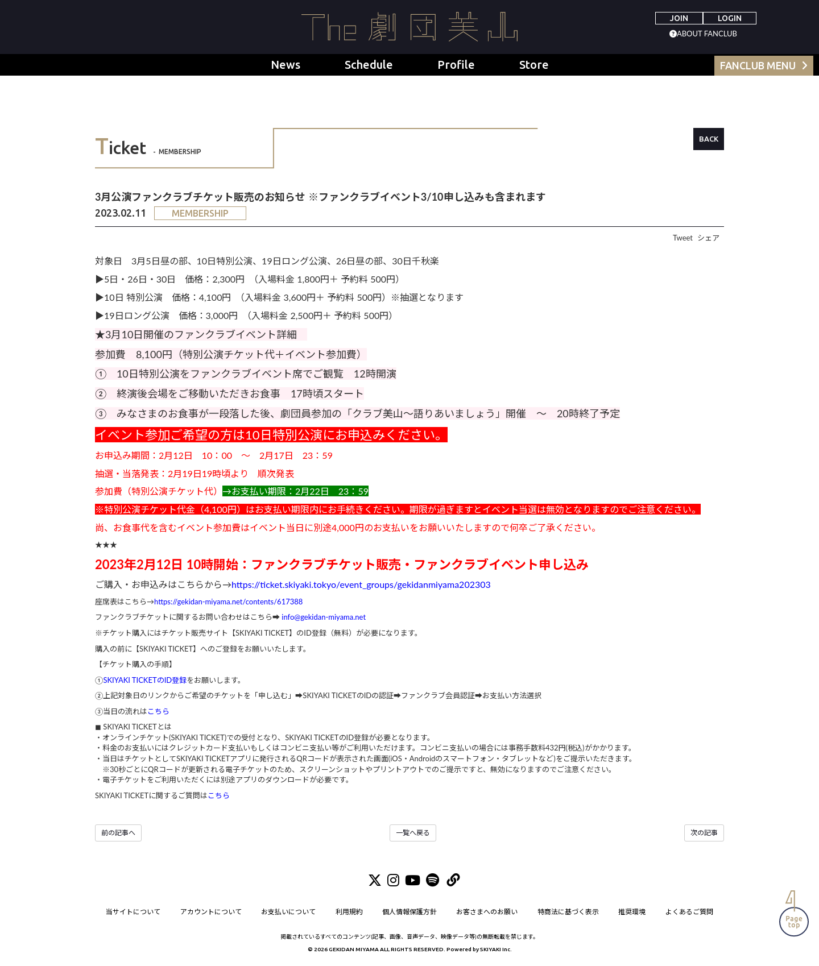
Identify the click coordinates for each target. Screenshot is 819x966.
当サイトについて (133, 912)
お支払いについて (288, 912)
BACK (708, 139)
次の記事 (704, 832)
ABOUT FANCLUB (707, 33)
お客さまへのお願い (487, 912)
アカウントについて (211, 912)
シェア (708, 237)
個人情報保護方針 (409, 912)
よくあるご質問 (689, 912)
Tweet (683, 237)
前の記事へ (118, 832)
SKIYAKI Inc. (496, 950)
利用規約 (349, 912)
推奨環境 (632, 912)
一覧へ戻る (413, 832)
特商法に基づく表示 (568, 912)
